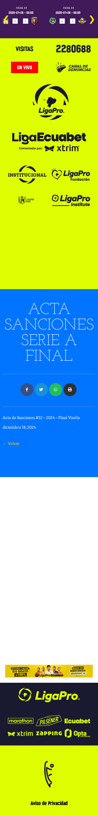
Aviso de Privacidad (49, 803)
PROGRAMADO (14, 28)
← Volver (11, 443)
